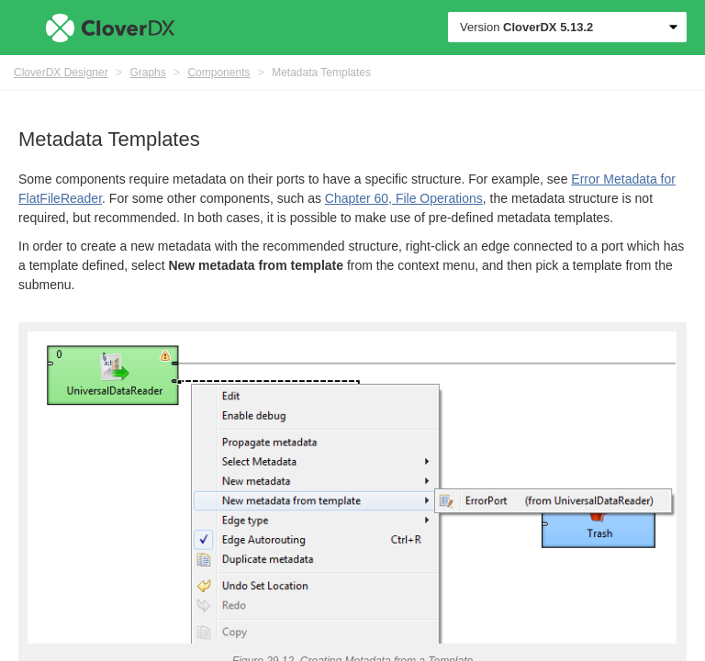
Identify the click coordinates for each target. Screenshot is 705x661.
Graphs (147, 72)
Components (218, 72)
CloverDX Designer (61, 72)
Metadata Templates (321, 72)
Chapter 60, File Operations (404, 198)
